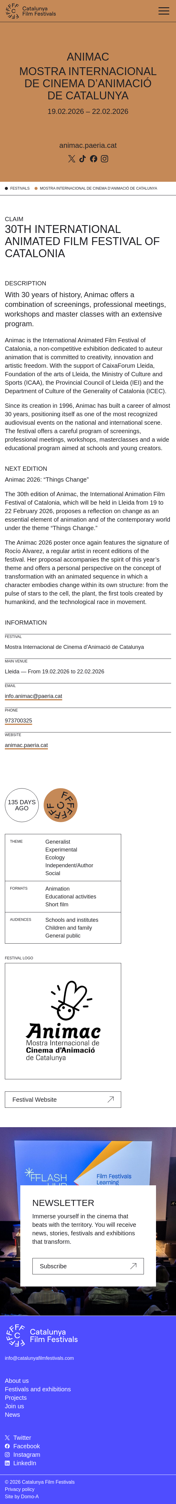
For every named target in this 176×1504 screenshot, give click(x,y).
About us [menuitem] (17, 1380)
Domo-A (30, 1496)
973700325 (18, 721)
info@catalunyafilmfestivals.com (39, 1358)
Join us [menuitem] (14, 1406)
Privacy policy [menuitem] (20, 1489)
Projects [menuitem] (16, 1397)
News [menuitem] (12, 1414)
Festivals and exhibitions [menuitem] (38, 1389)
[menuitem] (88, 1437)
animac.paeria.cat (88, 145)
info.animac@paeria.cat (33, 696)
